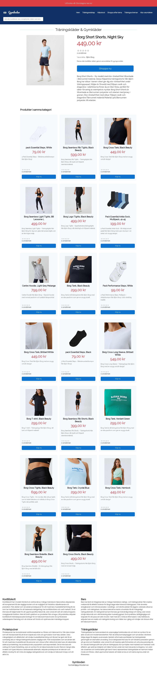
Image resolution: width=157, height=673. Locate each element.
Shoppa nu (105, 68)
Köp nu (39, 177)
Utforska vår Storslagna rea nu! (78, 3)
